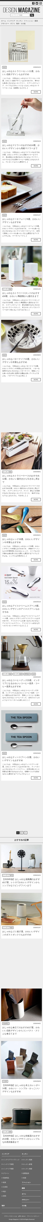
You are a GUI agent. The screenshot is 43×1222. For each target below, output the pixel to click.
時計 (4, 1191)
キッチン (19, 21)
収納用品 (6, 1023)
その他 (23, 23)
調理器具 (27, 674)
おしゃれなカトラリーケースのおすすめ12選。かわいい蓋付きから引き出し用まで (21, 479)
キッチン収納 (7, 289)
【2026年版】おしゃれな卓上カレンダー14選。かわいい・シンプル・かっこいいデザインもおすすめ (21, 1088)
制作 (17, 23)
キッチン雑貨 (18, 674)
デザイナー (5, 23)
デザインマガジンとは (10, 1216)
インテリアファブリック (11, 1160)
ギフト (12, 23)
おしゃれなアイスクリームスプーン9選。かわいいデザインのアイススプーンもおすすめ (21, 609)
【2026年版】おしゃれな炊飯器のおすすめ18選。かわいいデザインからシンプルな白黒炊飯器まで (21, 1139)
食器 (4, 67)
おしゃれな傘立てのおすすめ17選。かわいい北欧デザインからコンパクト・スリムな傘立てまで (21, 1030)
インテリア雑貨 (8, 927)
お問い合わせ (22, 1216)
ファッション (28, 21)
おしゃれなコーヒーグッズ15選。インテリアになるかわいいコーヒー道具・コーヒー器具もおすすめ (21, 683)
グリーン (6, 1173)
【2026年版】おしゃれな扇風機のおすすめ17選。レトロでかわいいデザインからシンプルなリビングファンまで (21, 882)
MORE (36, 92)
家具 (4, 1182)
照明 (4, 1196)
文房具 (5, 1081)
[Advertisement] (21, 407)
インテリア (11, 21)
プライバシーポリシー (33, 1216)
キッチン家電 (7, 1132)
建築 (36, 21)
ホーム (3, 21)
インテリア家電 (8, 875)
